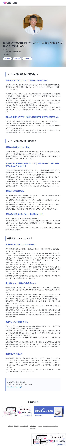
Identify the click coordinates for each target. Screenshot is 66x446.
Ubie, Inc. (33, 428)
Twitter (40, 426)
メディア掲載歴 (24, 426)
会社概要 (10, 426)
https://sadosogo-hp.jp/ (14, 387)
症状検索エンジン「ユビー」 (50, 426)
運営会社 (16, 426)
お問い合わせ (33, 426)
